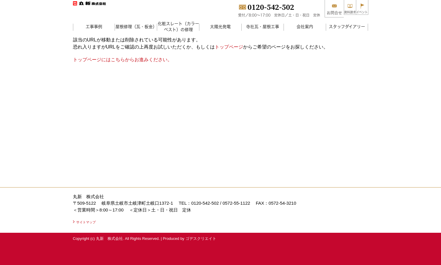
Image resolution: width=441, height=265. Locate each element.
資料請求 (339, 12)
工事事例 (94, 26)
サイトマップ (86, 222)
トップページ (229, 46)
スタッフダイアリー (347, 26)
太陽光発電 (220, 26)
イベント (358, 12)
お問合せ (320, 12)
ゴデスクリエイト (200, 238)
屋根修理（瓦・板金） (136, 26)
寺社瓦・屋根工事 (262, 26)
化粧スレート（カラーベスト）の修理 (178, 26)
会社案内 (305, 26)
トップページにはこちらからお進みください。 (122, 59)
